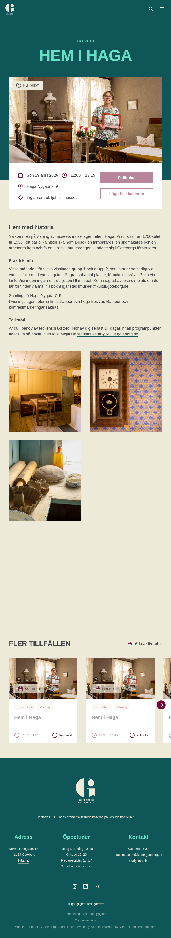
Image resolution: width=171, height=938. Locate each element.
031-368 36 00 (138, 849)
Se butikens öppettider (76, 866)
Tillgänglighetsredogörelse (85, 904)
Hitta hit (23, 860)
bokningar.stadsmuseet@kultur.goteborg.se (89, 286)
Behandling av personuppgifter (85, 914)
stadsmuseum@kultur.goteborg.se (107, 334)
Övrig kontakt (138, 861)
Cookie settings (85, 920)
